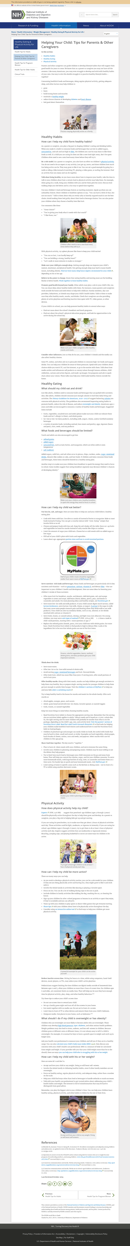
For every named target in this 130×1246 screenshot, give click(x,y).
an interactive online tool (64, 909)
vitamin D (87, 587)
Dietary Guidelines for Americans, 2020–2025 (70, 398)
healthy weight (58, 97)
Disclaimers (71, 1234)
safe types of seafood (70, 618)
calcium (79, 587)
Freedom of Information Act (44, 1234)
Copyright (80, 1234)
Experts (44, 813)
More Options (70, 1184)
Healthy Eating (49, 59)
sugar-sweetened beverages (64, 672)
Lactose (94, 606)
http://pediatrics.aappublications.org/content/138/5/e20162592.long (79, 1171)
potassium (71, 587)
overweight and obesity (91, 404)
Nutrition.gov (103, 601)
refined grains (49, 439)
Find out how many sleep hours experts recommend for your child (86, 271)
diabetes (74, 99)
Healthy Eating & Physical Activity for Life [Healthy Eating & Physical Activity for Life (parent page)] (24, 44)
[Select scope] (81, 14)
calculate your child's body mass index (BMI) (74, 1044)
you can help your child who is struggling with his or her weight (83, 1052)
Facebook (54, 1184)
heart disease (86, 99)
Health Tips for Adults (22, 52)
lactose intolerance (51, 606)
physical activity (107, 162)
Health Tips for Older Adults (25, 70)
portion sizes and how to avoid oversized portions (84, 539)
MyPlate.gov (84, 579)
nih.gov (78, 2)
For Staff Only (69, 1237)
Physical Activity (50, 62)
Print (49, 1184)
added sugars (48, 442)
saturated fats (49, 445)
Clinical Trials (19, 74)
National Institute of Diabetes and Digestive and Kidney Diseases (86, 1205)
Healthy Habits (49, 56)
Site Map (59, 1237)
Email (65, 1184)
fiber (72, 152)
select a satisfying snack (61, 690)
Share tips (47, 906)
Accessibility (60, 1234)
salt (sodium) (49, 450)
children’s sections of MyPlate (90, 687)
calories (107, 398)
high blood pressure (65, 1026)
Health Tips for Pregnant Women (24, 64)
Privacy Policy (28, 1234)
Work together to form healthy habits (73, 281)
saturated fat (46, 152)
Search (115, 15)
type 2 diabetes (79, 1026)
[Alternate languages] (111, 34)
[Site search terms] (98, 14)
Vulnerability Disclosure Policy (96, 1234)
